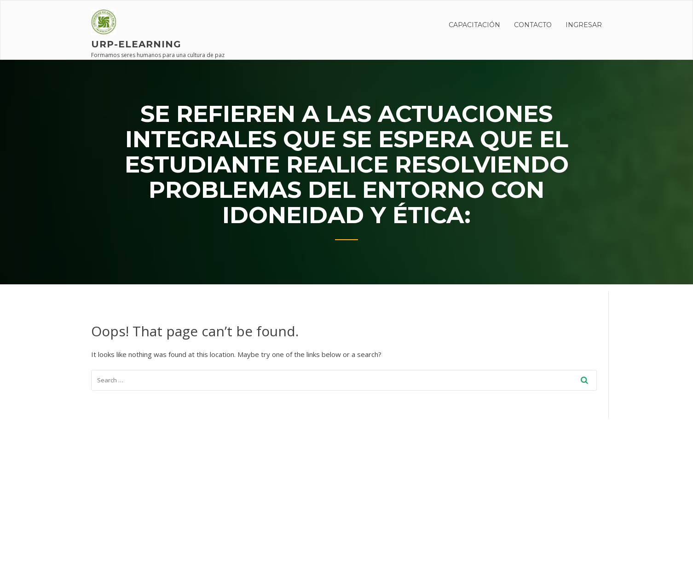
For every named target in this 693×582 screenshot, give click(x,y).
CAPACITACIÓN (474, 25)
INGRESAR (584, 25)
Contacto (533, 25)
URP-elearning (136, 44)
